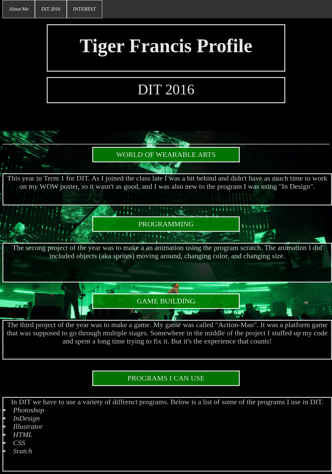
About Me (19, 9)
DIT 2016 (50, 9)
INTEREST (84, 9)
